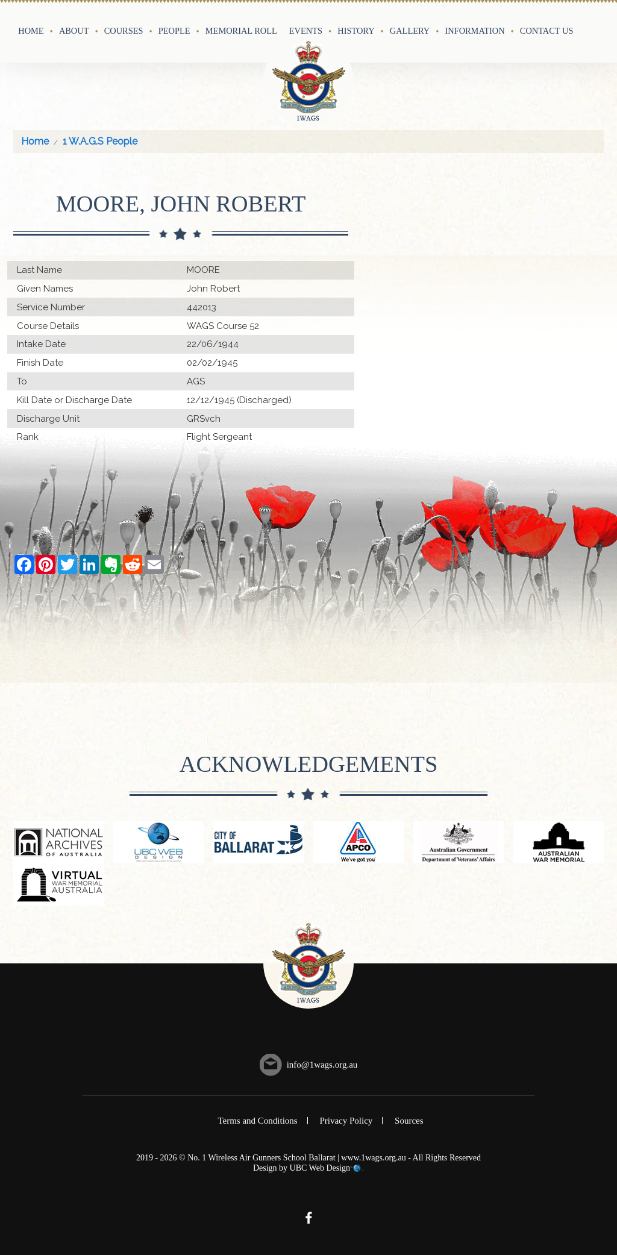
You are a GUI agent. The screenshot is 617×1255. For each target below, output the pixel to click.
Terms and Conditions (257, 1120)
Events (305, 31)
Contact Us (547, 31)
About (74, 31)
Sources (409, 1120)
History (355, 31)
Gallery (410, 31)
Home (30, 31)
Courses (123, 31)
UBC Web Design (320, 1167)
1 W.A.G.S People (100, 141)
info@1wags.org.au (322, 1064)
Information (474, 31)
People (174, 31)
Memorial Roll (241, 31)
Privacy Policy (345, 1120)
